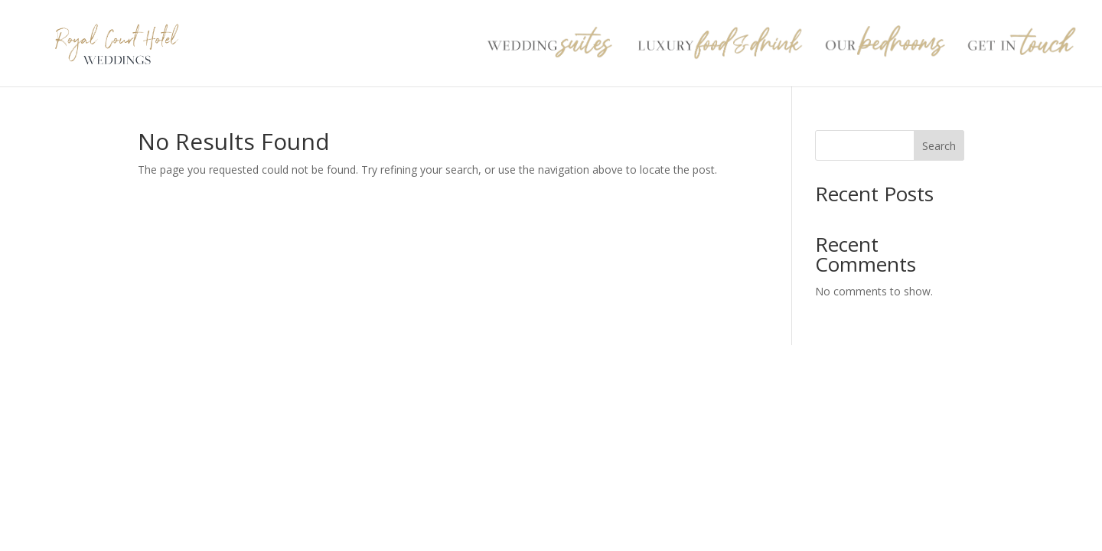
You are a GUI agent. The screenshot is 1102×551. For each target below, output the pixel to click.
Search (939, 146)
